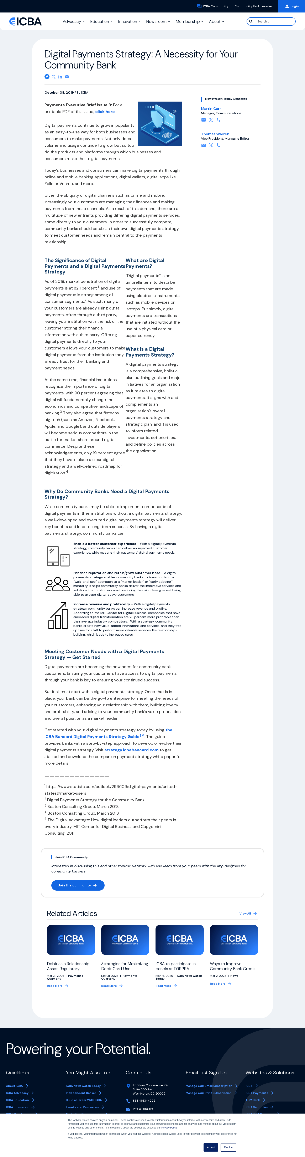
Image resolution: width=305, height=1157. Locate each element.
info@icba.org (143, 1109)
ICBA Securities (257, 1107)
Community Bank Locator (255, 6)
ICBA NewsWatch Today (83, 1086)
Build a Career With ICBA (84, 1100)
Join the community (81, 886)
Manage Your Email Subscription (209, 1086)
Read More (55, 986)
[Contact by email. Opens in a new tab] (203, 121)
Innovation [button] (127, 21)
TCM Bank (259, 1100)
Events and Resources (82, 1107)
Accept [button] (211, 1147)
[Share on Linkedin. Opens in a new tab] (60, 76)
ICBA (249, 1086)
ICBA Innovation (18, 1107)
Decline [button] (228, 1147)
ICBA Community (214, 6)
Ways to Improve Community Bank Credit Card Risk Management (232, 968)
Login (292, 6)
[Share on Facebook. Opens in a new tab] (46, 76)
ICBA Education (17, 1100)
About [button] (215, 21)
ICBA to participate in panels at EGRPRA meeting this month (176, 968)
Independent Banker (81, 1093)
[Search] (271, 21)
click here (105, 111)
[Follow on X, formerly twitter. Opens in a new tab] (211, 121)
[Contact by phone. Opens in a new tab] (218, 121)
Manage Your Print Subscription (209, 1093)
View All (245, 913)
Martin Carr (211, 109)
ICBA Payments (259, 1093)
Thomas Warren (215, 134)
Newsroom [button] (156, 21)
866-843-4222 (144, 1100)
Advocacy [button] (72, 21)
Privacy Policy (169, 1127)
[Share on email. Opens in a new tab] (66, 76)
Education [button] (99, 21)
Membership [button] (188, 21)
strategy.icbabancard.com (132, 750)
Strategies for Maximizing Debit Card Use (124, 966)
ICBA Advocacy (17, 1093)
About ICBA (14, 1086)
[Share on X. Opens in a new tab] (53, 76)
